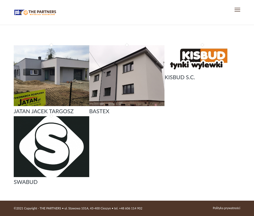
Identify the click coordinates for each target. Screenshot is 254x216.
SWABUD (26, 181)
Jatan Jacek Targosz (44, 111)
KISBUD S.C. (179, 77)
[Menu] (237, 9)
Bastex (99, 111)
